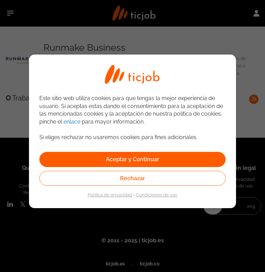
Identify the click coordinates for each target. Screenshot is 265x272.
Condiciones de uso (156, 194)
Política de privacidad (110, 194)
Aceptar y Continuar (132, 159)
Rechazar (132, 178)
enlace (71, 121)
